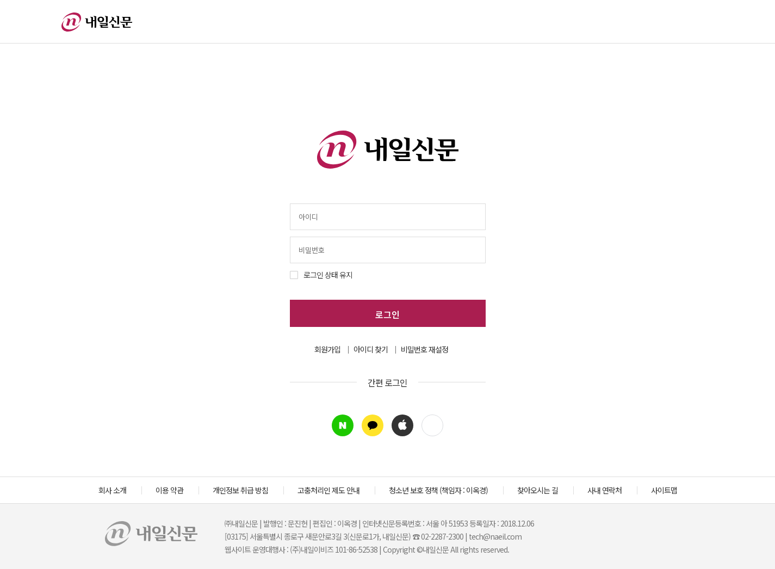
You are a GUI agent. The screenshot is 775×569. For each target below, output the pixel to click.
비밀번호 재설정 (424, 349)
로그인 (387, 314)
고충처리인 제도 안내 (328, 490)
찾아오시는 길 (537, 490)
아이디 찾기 (371, 349)
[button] (432, 425)
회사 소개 (112, 490)
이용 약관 (169, 490)
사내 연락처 (604, 490)
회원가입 (327, 349)
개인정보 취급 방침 (240, 490)
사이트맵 (664, 490)
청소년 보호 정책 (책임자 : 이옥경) (438, 490)
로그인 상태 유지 (327, 275)
